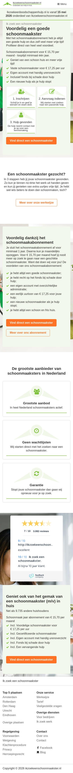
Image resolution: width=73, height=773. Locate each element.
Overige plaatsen (13, 722)
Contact (41, 740)
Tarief (40, 701)
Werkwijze (43, 697)
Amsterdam (10, 697)
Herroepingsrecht (13, 754)
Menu (62, 4)
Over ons (42, 735)
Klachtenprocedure (14, 744)
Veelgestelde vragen (49, 706)
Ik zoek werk (44, 721)
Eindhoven (9, 715)
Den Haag (9, 706)
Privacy (7, 749)
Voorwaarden (11, 735)
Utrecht (7, 710)
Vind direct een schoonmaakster (31, 140)
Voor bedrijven (45, 717)
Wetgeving (9, 740)
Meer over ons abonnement (28, 332)
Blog (42, 752)
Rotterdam (9, 701)
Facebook (46, 747)
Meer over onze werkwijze (36, 202)
